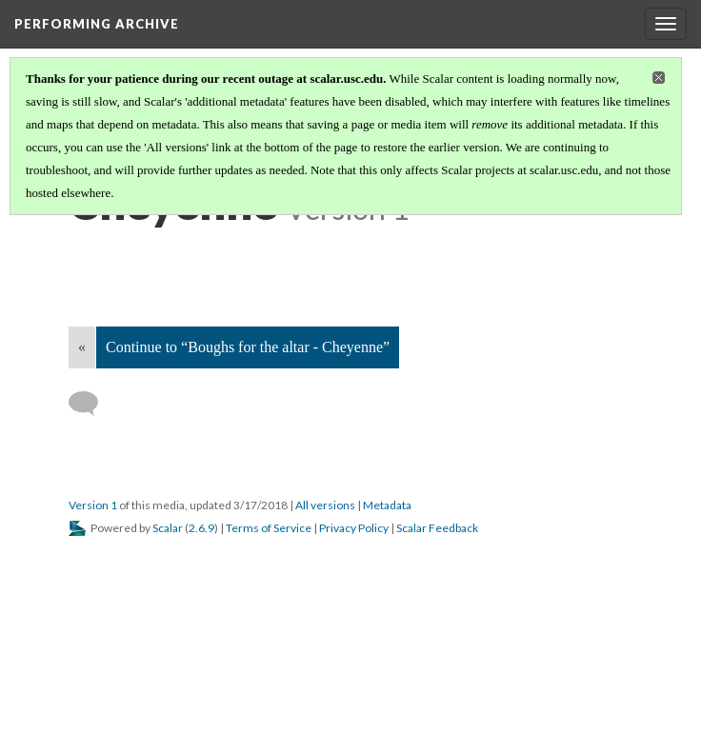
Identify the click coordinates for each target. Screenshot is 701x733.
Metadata (387, 505)
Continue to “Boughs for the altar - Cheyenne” (248, 347)
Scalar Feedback (437, 528)
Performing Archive (96, 23)
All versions (325, 505)
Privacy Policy (354, 528)
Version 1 (93, 505)
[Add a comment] (92, 403)
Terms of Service (268, 528)
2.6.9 (201, 528)
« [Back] (82, 347)
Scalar (167, 528)
